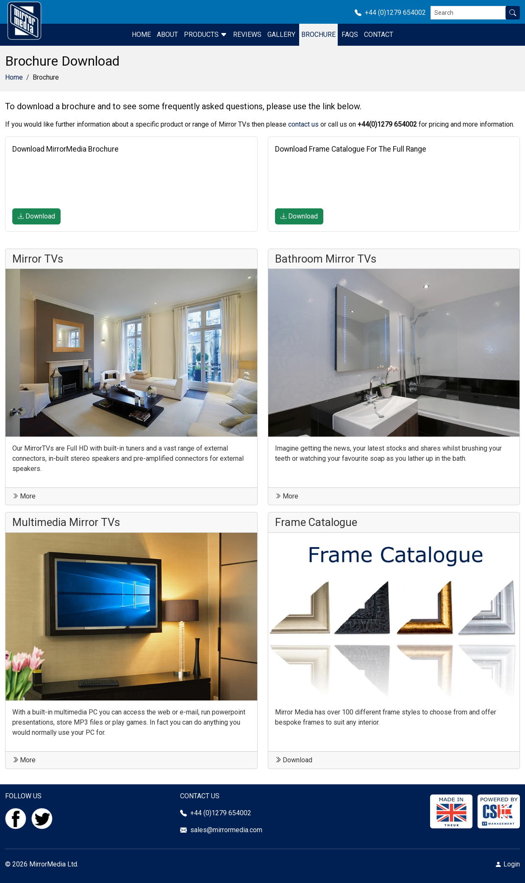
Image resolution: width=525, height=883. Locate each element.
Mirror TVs (37, 258)
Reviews (247, 34)
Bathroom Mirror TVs (325, 258)
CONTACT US (199, 796)
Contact (378, 34)
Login (511, 864)
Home (141, 34)
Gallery (281, 34)
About (167, 34)
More (24, 496)
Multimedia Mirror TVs (66, 522)
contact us (303, 124)
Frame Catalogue (316, 522)
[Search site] (513, 12)
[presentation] (76, 181)
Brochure (318, 34)
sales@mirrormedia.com (226, 830)
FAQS (350, 34)
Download (36, 216)
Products (205, 34)
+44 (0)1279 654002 (393, 12)
